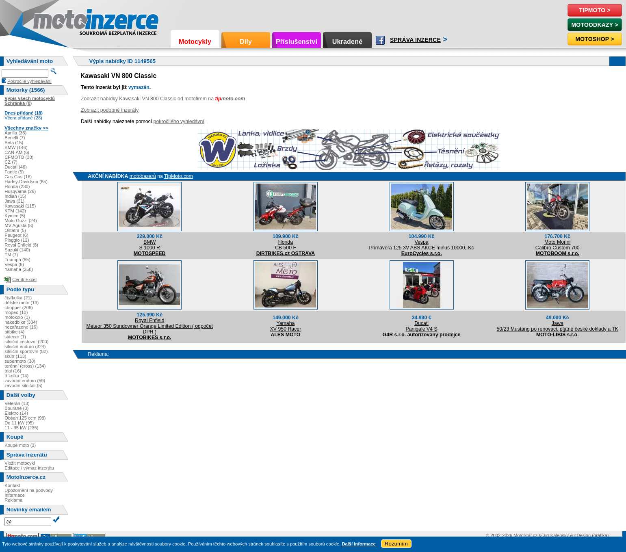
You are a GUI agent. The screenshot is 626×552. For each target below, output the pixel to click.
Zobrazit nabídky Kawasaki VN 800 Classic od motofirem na (163, 99)
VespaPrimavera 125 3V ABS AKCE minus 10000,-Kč (421, 245)
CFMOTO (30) (18, 157)
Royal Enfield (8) (21, 244)
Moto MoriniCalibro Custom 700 (557, 245)
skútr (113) (15, 356)
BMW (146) (16, 147)
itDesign (582, 535)
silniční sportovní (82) (26, 351)
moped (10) (16, 312)
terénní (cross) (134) (24, 366)
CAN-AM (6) (16, 152)
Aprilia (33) (15, 132)
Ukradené (347, 41)
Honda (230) (17, 186)
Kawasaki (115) (20, 205)
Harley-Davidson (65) (26, 181)
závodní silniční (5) (23, 385)
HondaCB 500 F (285, 245)
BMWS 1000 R (149, 245)
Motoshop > (594, 39)
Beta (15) (13, 142)
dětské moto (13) (21, 302)
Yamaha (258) (18, 269)
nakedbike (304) (20, 322)
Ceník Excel (24, 279)
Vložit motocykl (19, 463)
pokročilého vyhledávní (179, 121)
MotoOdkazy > (594, 25)
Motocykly (195, 41)
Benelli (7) (14, 137)
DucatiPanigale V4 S (422, 326)
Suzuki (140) (17, 249)
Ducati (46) (15, 167)
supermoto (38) (19, 361)
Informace (14, 495)
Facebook (380, 40)
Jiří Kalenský (556, 535)
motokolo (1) (17, 317)
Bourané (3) (16, 408)
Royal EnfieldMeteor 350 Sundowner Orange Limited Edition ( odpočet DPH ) (150, 326)
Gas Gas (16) (18, 176)
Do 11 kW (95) (19, 422)
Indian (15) (15, 196)
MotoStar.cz (525, 535)
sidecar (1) (15, 336)
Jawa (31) (14, 201)
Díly (246, 41)
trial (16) (12, 370)
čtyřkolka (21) (18, 297)
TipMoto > (594, 10)
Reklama (13, 500)
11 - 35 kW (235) (21, 427)
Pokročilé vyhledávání (29, 81)
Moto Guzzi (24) (20, 220)
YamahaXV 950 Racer (285, 326)
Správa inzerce (415, 40)
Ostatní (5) (15, 230)
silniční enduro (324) (24, 346)
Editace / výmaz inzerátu (29, 467)
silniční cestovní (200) (26, 341)
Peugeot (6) (16, 235)
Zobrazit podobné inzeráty (110, 110)
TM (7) (11, 254)
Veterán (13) (17, 403)
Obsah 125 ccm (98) (24, 418)
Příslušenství (296, 41)
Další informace (358, 543)
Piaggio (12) (16, 240)
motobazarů (143, 176)
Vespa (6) (14, 264)
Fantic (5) (14, 171)
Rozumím (396, 544)
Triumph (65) (17, 259)
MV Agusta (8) (18, 225)
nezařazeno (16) (20, 327)
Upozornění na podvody (28, 490)
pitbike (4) (14, 331)
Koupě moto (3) (20, 445)
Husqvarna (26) (20, 191)
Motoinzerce (50, 20)
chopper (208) (18, 307)
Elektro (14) (16, 413)
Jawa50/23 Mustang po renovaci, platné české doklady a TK (557, 326)
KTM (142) (15, 210)
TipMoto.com (178, 176)
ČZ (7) (10, 162)
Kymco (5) (14, 215)
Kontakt (12, 485)
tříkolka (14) (16, 375)
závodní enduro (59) (24, 380)
